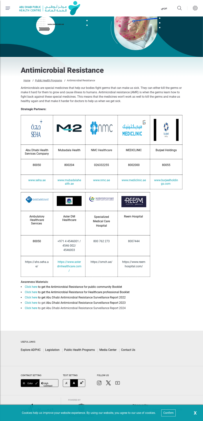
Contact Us (128, 350)
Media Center (107, 350)
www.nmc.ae (101, 180)
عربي (164, 8)
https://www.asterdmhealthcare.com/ (69, 266)
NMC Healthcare (101, 150)
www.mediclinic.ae (134, 180)
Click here (31, 287)
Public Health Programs (48, 80)
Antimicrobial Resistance (81, 80)
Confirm (168, 413)
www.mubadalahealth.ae (69, 181)
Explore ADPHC (31, 350)
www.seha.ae (37, 180)
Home (27, 80)
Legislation (52, 350)
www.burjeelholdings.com (166, 181)
